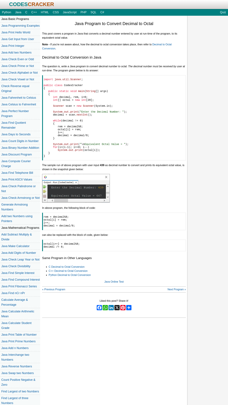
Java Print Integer (12, 45)
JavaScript (70, 12)
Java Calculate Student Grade (16, 325)
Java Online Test (114, 303)
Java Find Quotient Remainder (13, 125)
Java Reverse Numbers (16, 366)
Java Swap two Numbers (17, 373)
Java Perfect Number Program (15, 113)
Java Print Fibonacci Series (19, 286)
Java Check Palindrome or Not (18, 189)
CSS (56, 12)
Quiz (223, 12)
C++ (34, 12)
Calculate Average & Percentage (14, 302)
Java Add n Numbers (15, 348)
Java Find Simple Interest (17, 273)
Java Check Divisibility (15, 266)
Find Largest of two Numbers (20, 391)
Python (6, 12)
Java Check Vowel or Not (17, 79)
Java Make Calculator (15, 246)
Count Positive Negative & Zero (18, 382)
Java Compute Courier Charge (16, 164)
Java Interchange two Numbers (15, 357)
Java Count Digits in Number (20, 141)
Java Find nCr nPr (13, 293)
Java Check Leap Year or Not (20, 259)
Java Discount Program (16, 154)
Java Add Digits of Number (18, 252)
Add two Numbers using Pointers (16, 219)
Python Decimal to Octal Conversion (70, 296)
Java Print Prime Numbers (18, 341)
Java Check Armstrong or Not (20, 197)
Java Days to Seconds (15, 134)
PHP (83, 12)
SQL (93, 12)
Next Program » (177, 311)
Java (18, 12)
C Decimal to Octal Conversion (67, 288)
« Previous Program (53, 311)
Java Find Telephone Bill (17, 172)
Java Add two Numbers (16, 52)
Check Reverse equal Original (15, 88)
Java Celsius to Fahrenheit (18, 104)
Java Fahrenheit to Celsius (18, 97)
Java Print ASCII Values (16, 179)
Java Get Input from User (17, 39)
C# (102, 12)
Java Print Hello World (15, 32)
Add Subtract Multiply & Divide (16, 237)
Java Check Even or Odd (17, 59)
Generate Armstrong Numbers (14, 207)
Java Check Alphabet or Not (19, 72)
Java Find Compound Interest (20, 279)
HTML (45, 12)
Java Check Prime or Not (17, 66)
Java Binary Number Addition (20, 147)
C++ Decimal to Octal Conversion (68, 292)
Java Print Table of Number (19, 334)
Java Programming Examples (20, 25)
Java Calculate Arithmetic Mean (17, 314)
